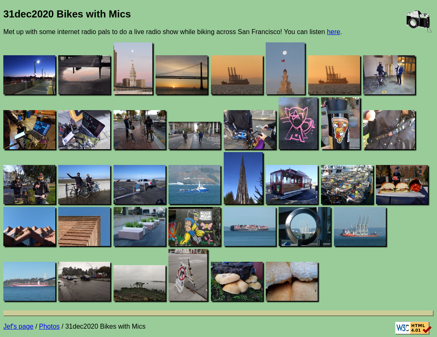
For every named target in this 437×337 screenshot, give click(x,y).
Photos (49, 326)
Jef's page (18, 326)
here (333, 31)
